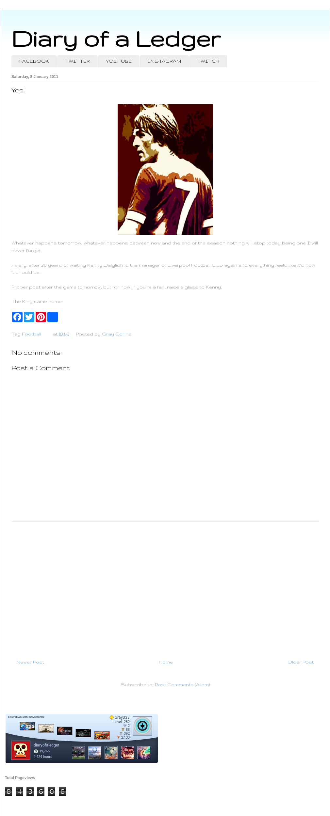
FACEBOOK (34, 61)
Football (31, 334)
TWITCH (208, 61)
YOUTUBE (119, 61)
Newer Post (30, 662)
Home (166, 662)
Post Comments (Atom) (182, 684)
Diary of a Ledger (116, 38)
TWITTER (77, 61)
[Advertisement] (165, 587)
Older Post (301, 662)
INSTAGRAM (164, 61)
